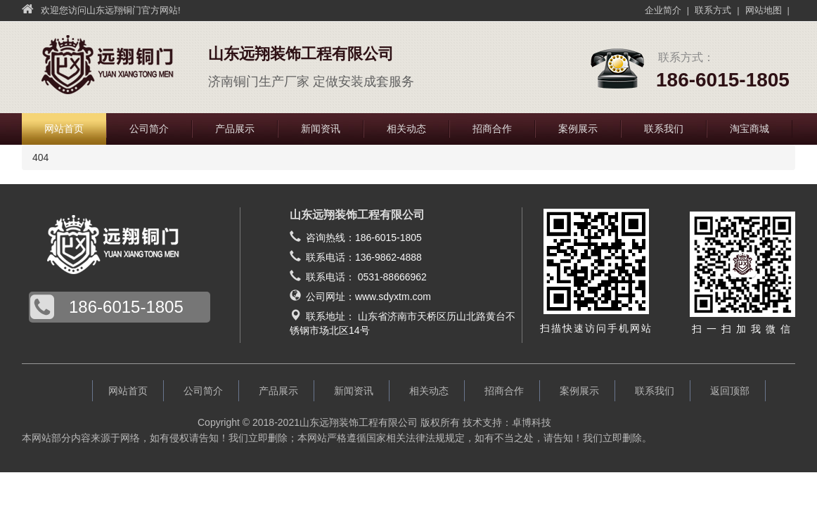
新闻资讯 (320, 128)
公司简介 (149, 128)
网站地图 (763, 10)
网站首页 (64, 128)
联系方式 (713, 10)
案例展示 (578, 128)
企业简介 (663, 10)
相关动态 (406, 128)
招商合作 (492, 128)
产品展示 (235, 128)
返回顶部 (730, 390)
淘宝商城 (749, 128)
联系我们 (663, 128)
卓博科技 (531, 422)
